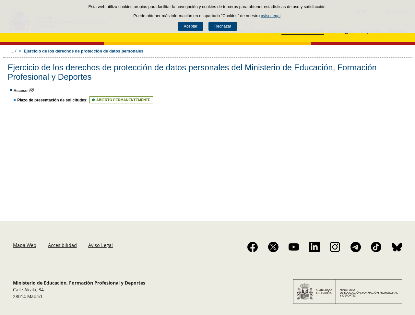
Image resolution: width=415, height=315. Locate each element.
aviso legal (270, 15)
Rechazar (222, 26)
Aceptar (190, 26)
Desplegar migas (14, 51)
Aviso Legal (100, 245)
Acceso (21, 90)
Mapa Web (24, 245)
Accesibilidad (62, 245)
